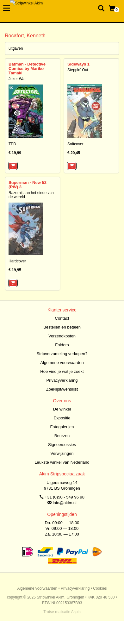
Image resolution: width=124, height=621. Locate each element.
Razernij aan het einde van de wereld (31, 195)
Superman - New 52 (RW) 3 (27, 184)
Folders (62, 344)
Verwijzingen (62, 453)
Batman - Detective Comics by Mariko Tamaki (27, 69)
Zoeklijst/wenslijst (62, 389)
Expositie (62, 418)
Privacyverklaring (62, 380)
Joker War (17, 79)
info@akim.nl (65, 502)
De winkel (62, 409)
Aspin (76, 612)
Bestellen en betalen (62, 327)
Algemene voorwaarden (62, 362)
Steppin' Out (77, 70)
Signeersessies (62, 444)
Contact (62, 318)
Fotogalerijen (62, 426)
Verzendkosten (62, 336)
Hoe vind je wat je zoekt (62, 371)
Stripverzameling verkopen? (61, 353)
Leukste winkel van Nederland (61, 462)
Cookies (100, 588)
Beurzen (62, 435)
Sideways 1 (78, 64)
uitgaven (16, 48)
